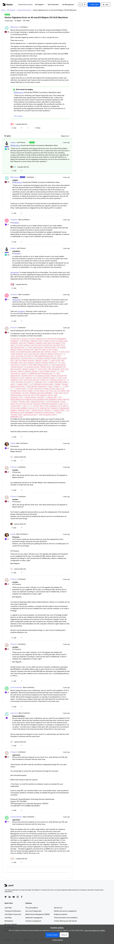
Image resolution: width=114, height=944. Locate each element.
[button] (94, 4)
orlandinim (14, 219)
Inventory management (33, 921)
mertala (13, 443)
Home (3, 10)
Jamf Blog (8, 917)
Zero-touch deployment (33, 911)
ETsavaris (13, 327)
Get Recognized (68, 4)
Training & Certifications (13, 911)
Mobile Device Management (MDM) (37, 914)
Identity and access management (65, 911)
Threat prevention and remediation (65, 917)
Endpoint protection (60, 914)
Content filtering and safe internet (65, 921)
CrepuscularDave (16, 687)
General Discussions (25, 4)
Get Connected (54, 4)
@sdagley (15, 222)
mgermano (14, 713)
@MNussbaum (19, 92)
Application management (33, 917)
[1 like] (18, 457)
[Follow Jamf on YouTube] (14, 897)
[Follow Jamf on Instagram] (18, 897)
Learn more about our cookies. (94, 930)
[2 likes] (18, 124)
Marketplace (9, 921)
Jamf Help (8, 908)
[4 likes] (19, 167)
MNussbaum (14, 27)
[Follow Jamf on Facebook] (22, 897)
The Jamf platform (31, 908)
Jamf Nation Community (13, 914)
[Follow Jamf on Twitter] (6, 897)
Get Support (40, 4)
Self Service (58, 908)
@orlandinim (14, 272)
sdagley (13, 142)
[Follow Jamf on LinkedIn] (10, 897)
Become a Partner (11, 924)
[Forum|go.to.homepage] (8, 4)
